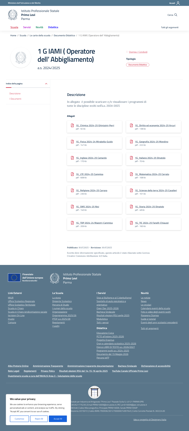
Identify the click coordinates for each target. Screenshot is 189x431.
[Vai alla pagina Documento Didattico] (64, 35)
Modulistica (102, 319)
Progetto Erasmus (105, 340)
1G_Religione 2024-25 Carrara (91, 190)
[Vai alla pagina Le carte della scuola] (40, 35)
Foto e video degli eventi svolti (156, 312)
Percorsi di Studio (60, 304)
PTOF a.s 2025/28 (61, 319)
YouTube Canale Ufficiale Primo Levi (130, 371)
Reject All (39, 418)
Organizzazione (59, 312)
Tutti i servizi (103, 322)
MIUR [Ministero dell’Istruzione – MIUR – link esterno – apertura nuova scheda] (10, 297)
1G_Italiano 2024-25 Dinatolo (150, 158)
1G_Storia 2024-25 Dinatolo (149, 206)
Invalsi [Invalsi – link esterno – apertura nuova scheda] (11, 319)
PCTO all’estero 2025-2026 (110, 336)
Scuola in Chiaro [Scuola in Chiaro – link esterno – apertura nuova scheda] (16, 308)
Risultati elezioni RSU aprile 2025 (113, 315)
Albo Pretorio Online (18, 366)
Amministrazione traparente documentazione (90, 366)
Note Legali (13, 371)
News (143, 301)
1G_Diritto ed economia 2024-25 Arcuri (155, 125)
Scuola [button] (14, 27)
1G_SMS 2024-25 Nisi (87, 206)
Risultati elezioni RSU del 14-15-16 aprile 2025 (83, 371)
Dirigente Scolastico (62, 301)
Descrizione (15, 93)
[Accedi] (174, 3)
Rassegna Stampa (150, 315)
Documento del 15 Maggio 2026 (112, 354)
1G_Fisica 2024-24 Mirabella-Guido (94, 141)
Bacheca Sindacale (106, 312)
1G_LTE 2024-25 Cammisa (89, 174)
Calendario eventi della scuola (155, 308)
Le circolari (146, 304)
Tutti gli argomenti (170, 27)
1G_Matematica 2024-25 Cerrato (152, 174)
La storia (56, 297)
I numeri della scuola (62, 308)
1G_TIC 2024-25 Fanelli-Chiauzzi (152, 223)
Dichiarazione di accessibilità (155, 366)
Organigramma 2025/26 (64, 315)
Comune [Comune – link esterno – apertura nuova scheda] (12, 322)
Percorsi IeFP (103, 357)
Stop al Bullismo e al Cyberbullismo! (114, 297)
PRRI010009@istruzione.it (104, 404)
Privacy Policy (48, 371)
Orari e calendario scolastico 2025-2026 (116, 343)
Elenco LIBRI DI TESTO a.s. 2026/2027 (116, 347)
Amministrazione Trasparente (48, 366)
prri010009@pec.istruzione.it (134, 404)
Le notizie (145, 297)
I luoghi (55, 326)
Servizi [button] (27, 27)
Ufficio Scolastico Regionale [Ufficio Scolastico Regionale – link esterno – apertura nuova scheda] (21, 301)
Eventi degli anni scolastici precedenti (159, 322)
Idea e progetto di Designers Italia (149, 419)
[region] (38, 409)
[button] (28, 84)
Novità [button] (39, 27)
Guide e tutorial (148, 319)
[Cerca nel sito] (172, 15)
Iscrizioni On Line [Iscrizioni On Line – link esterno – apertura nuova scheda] (16, 315)
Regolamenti (58, 322)
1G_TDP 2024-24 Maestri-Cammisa (94, 223)
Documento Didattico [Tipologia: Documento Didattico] (137, 64)
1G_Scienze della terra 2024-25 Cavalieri (156, 190)
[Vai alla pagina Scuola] (23, 35)
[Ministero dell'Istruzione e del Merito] (24, 2)
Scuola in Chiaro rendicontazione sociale (27, 312)
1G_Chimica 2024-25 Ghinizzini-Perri (95, 125)
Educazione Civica (105, 333)
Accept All (58, 418)
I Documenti (15, 98)
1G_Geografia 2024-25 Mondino (151, 141)
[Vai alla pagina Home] (13, 35)
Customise (19, 418)
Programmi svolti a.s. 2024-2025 (113, 350)
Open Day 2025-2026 (108, 308)
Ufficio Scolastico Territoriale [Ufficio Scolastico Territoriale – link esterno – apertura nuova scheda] (21, 304)
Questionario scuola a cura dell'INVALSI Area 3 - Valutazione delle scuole (45, 376)
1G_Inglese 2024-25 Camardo (91, 158)
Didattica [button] (53, 27)
